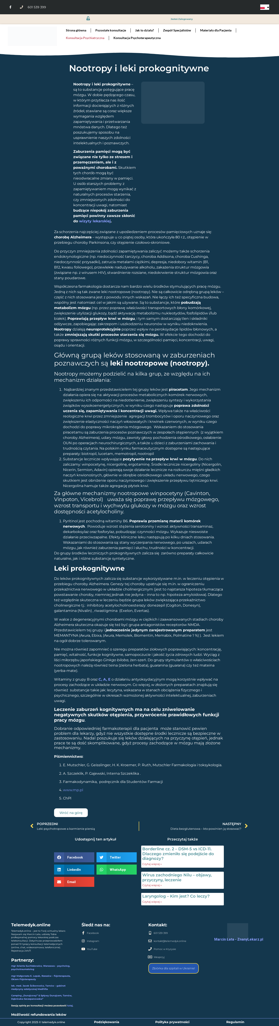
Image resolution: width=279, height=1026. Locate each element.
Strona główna (76, 30)
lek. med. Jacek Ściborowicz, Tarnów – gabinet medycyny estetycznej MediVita (38, 987)
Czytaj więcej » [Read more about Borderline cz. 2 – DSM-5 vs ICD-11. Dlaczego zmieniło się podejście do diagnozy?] (152, 864)
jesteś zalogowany (182, 19)
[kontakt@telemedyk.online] (150, 941)
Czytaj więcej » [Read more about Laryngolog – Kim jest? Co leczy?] (152, 901)
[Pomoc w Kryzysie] (150, 949)
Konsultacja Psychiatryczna (85, 38)
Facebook (93, 933)
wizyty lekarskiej (95, 221)
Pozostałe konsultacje (110, 30)
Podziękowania (106, 1022)
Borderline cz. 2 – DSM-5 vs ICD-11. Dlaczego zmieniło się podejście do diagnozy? (178, 853)
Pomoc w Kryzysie (165, 949)
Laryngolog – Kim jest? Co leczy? (176, 896)
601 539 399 (161, 933)
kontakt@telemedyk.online (170, 941)
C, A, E (105, 679)
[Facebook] (83, 933)
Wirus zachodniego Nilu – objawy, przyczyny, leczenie (177, 877)
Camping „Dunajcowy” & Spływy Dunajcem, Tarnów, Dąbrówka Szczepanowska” (41, 997)
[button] (74, 857)
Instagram (93, 941)
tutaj (70, 1005)
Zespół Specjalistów (177, 30)
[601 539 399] (150, 933)
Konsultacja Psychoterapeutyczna (137, 38)
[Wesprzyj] (150, 957)
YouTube (92, 949)
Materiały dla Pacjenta (215, 30)
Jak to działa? (144, 30)
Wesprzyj (159, 957)
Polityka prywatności (172, 1022)
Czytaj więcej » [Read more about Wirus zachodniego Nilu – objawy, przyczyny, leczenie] (152, 885)
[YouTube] (83, 949)
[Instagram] (83, 941)
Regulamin (235, 1022)
